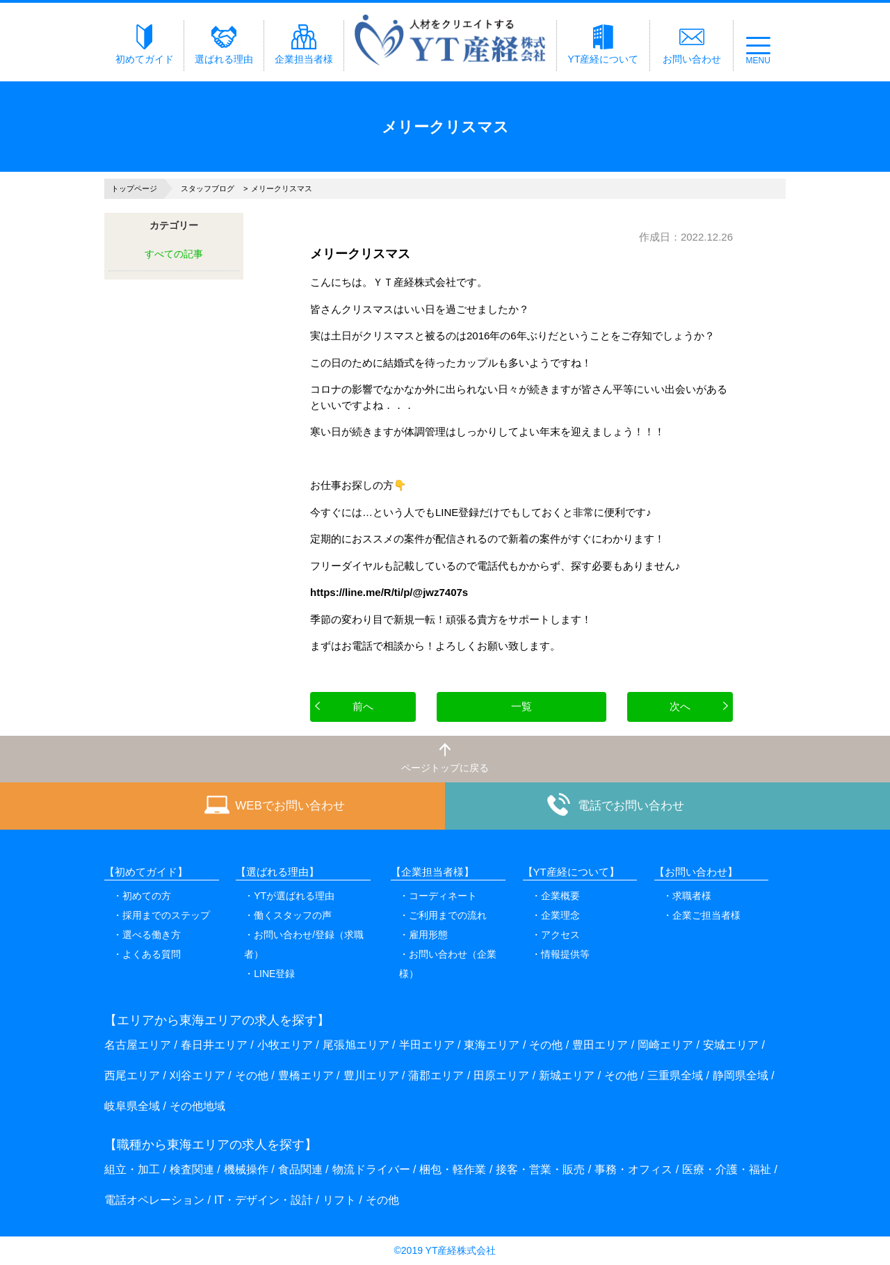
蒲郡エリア (436, 1075)
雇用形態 (428, 934)
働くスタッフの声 (293, 915)
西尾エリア (132, 1075)
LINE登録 (274, 973)
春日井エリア (214, 1045)
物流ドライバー (371, 1169)
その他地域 (197, 1106)
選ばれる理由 (224, 44)
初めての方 (146, 895)
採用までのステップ (166, 915)
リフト (339, 1200)
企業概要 (560, 895)
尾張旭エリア (356, 1045)
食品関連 (300, 1169)
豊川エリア (371, 1075)
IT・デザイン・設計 (263, 1200)
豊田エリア (600, 1045)
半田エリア (427, 1045)
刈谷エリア (197, 1075)
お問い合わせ (692, 44)
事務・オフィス (633, 1169)
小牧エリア (285, 1045)
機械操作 (246, 1169)
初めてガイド (144, 44)
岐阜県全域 (132, 1106)
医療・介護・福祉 (726, 1169)
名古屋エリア (137, 1045)
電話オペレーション (154, 1200)
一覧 (521, 706)
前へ (363, 706)
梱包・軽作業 (452, 1169)
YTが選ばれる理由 (294, 895)
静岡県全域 (740, 1075)
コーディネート (443, 895)
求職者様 (691, 895)
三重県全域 (675, 1075)
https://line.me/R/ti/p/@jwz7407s (389, 592)
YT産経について (603, 44)
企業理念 (560, 915)
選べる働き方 (151, 934)
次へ (680, 706)
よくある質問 (151, 954)
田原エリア (501, 1075)
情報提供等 (565, 954)
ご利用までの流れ (448, 915)
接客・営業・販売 (540, 1169)
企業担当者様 (304, 44)
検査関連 (192, 1169)
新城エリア (566, 1075)
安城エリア (731, 1045)
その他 (546, 1045)
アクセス (560, 934)
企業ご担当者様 (706, 915)
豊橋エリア (306, 1075)
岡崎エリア (665, 1045)
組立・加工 (132, 1169)
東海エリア (491, 1045)
